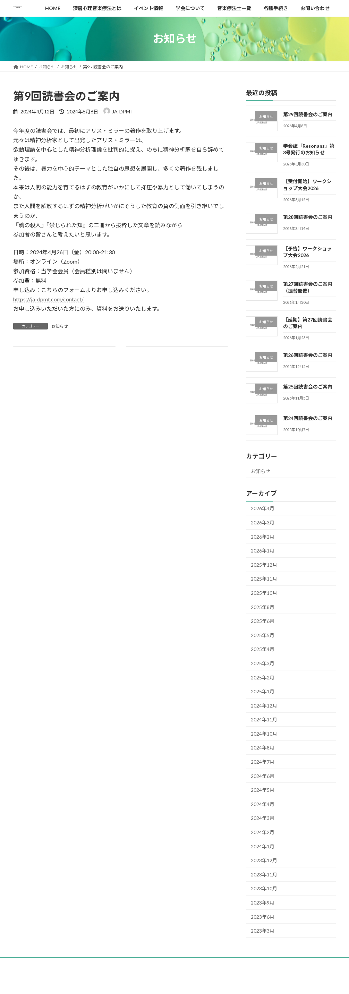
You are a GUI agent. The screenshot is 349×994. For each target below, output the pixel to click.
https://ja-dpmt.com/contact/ (48, 299)
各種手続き (261, 963)
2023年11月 (264, 874)
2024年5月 (262, 790)
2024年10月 (264, 733)
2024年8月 (262, 748)
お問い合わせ (298, 963)
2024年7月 (262, 762)
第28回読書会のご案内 (307, 217)
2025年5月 (262, 635)
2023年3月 (262, 931)
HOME (26, 963)
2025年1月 (262, 691)
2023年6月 (262, 916)
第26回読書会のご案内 (307, 355)
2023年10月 (264, 888)
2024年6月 (262, 776)
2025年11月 (264, 579)
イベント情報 (143, 963)
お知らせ (59, 326)
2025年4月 (262, 649)
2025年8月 (262, 607)
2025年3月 (262, 663)
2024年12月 (264, 705)
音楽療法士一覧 (223, 963)
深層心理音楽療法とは (97, 963)
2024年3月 (262, 818)
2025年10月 (264, 593)
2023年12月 (264, 860)
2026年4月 (262, 508)
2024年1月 (262, 846)
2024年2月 (262, 832)
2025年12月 (264, 564)
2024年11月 (264, 719)
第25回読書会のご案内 (307, 386)
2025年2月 (262, 677)
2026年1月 (262, 551)
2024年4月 (262, 804)
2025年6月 (262, 621)
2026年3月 (262, 522)
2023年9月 (262, 903)
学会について (182, 963)
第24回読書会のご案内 (307, 418)
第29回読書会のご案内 (307, 114)
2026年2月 (262, 536)
